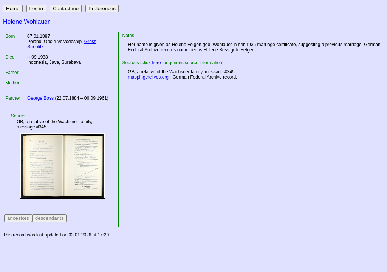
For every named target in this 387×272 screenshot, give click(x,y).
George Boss (40, 98)
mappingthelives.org (148, 77)
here (156, 62)
